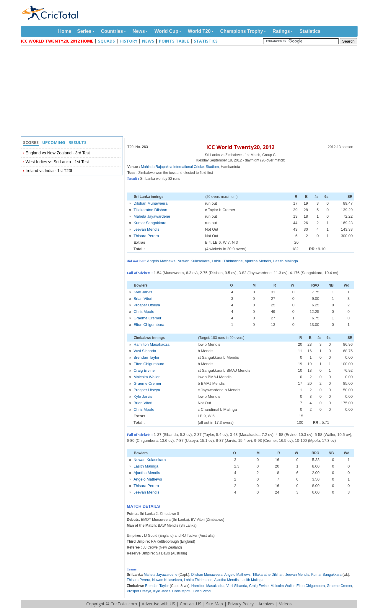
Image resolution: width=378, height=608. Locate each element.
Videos (285, 604)
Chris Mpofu (143, 311)
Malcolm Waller (146, 377)
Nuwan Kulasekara (193, 261)
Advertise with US (158, 604)
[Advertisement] (190, 92)
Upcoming (53, 142)
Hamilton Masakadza (151, 344)
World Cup (166, 31)
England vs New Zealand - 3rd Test (58, 153)
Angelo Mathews (161, 261)
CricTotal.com (123, 604)
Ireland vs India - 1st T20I (49, 170)
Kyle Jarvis (142, 292)
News (139, 31)
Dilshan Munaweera (150, 203)
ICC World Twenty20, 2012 (240, 147)
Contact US (190, 604)
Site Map (214, 604)
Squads (106, 41)
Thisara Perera (146, 236)
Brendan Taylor (146, 357)
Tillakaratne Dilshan (150, 210)
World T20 (199, 31)
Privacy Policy (241, 604)
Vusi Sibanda (144, 351)
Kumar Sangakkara (149, 223)
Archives (266, 604)
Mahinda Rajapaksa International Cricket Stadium (180, 167)
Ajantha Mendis (258, 261)
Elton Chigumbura (148, 324)
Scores (31, 142)
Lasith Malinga (285, 261)
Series (84, 31)
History (128, 41)
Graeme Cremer (147, 318)
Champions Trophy (241, 31)
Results (78, 142)
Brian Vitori (142, 298)
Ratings (281, 31)
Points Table (174, 41)
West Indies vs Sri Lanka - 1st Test (57, 161)
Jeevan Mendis (146, 229)
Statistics (309, 31)
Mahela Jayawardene (151, 216)
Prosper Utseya (146, 305)
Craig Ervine (144, 370)
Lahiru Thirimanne (227, 261)
